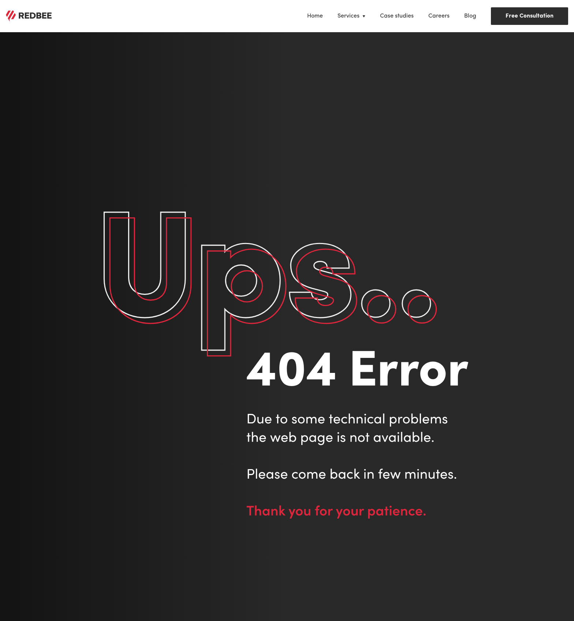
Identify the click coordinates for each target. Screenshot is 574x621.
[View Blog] (470, 16)
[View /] (29, 16)
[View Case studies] (397, 16)
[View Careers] (439, 16)
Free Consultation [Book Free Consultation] (530, 16)
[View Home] (315, 16)
